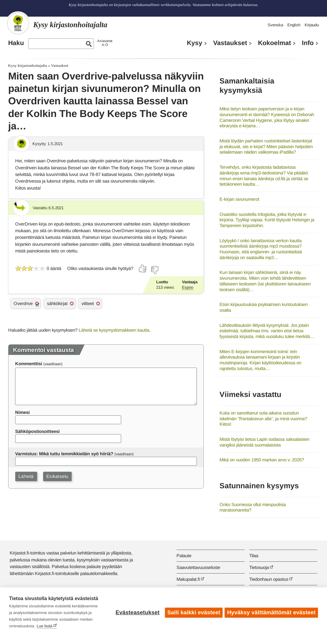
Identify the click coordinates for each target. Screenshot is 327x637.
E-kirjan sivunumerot (239, 199)
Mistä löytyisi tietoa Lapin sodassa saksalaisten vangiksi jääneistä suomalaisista (264, 442)
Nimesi (22, 412)
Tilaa (253, 555)
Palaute (184, 555)
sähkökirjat (57, 303)
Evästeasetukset (137, 612)
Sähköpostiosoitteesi (37, 431)
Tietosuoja (259, 567)
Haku (16, 43)
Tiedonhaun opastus (268, 579)
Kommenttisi (28, 363)
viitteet (87, 303)
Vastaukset (230, 43)
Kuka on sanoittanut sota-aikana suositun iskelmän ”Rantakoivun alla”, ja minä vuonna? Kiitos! (263, 418)
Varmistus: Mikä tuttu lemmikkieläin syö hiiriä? (64, 453)
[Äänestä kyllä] (143, 268)
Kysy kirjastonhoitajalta (27, 65)
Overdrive (23, 303)
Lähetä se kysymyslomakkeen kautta (114, 330)
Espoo (187, 287)
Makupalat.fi (188, 579)
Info (308, 43)
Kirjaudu (312, 25)
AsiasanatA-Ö (104, 43)
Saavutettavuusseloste (198, 567)
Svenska (275, 25)
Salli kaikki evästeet (193, 612)
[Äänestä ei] (154, 270)
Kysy (194, 43)
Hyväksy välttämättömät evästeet (271, 612)
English (293, 25)
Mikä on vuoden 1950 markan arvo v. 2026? (262, 459)
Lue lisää (44, 626)
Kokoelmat (274, 43)
